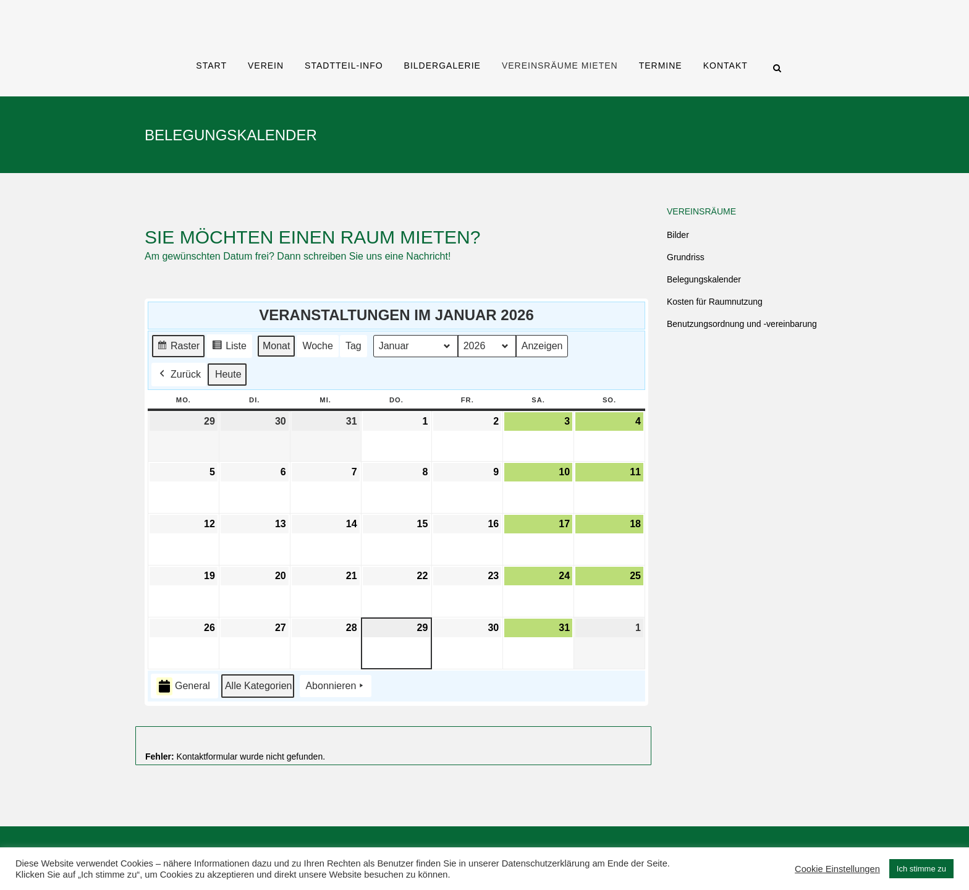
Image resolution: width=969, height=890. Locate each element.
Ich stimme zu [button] (921, 868)
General (183, 686)
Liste (229, 347)
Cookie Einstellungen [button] (837, 869)
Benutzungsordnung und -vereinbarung (742, 324)
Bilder (678, 235)
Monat (276, 346)
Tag (353, 346)
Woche (317, 346)
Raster (178, 347)
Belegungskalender (704, 279)
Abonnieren (335, 687)
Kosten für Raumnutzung (715, 302)
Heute (228, 374)
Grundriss (686, 257)
